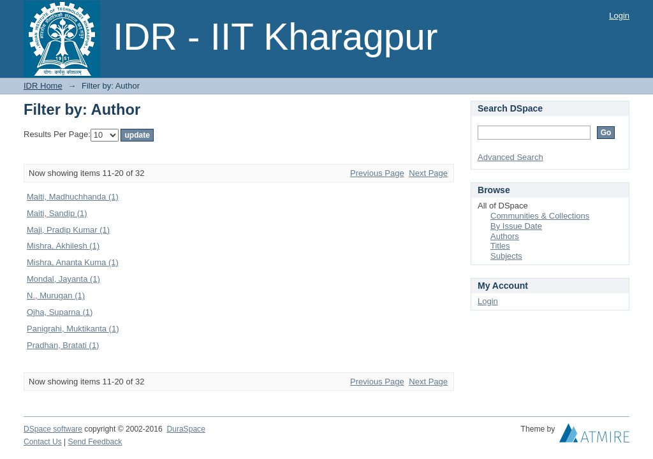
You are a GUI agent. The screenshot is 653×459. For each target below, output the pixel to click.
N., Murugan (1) (56, 295)
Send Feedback (95, 441)
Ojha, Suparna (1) (59, 312)
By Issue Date (516, 226)
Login (619, 15)
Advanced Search (510, 157)
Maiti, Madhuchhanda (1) (73, 196)
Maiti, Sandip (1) (57, 213)
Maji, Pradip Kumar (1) (68, 230)
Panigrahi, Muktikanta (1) (73, 328)
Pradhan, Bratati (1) (63, 345)
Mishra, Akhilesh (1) (63, 246)
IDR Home (43, 86)
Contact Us (43, 441)
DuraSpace (185, 429)
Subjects (506, 256)
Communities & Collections (539, 216)
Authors (504, 236)
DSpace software (53, 429)
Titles (500, 246)
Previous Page (377, 173)
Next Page (428, 173)
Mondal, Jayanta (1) (63, 279)
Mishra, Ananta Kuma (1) (73, 262)
